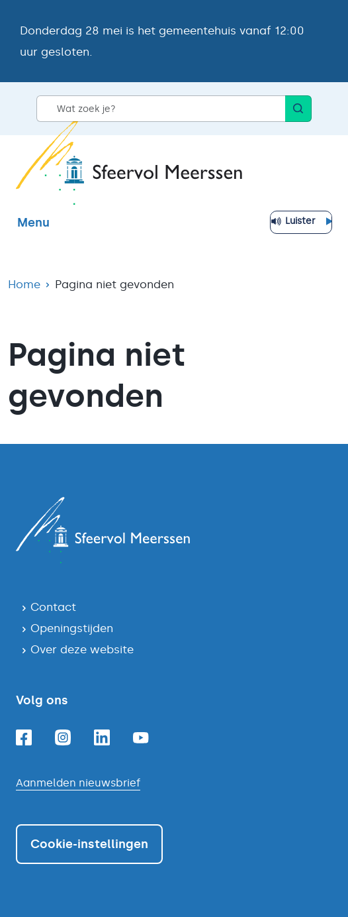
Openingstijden (71, 628)
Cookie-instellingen (89, 844)
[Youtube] (141, 737)
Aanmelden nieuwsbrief (78, 783)
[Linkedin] (102, 737)
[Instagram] (63, 737)
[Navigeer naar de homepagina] (174, 530)
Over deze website (82, 649)
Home (24, 284)
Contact (53, 607)
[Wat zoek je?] (160, 108)
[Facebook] (24, 737)
